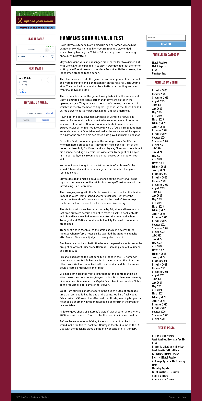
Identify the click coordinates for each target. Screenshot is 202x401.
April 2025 (157, 116)
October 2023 (159, 181)
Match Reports (159, 66)
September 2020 (160, 315)
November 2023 (159, 177)
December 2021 (159, 261)
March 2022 (158, 250)
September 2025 (160, 97)
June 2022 (157, 239)
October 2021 (158, 268)
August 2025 (158, 101)
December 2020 (159, 304)
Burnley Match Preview (163, 336)
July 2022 (156, 235)
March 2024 (158, 163)
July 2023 (156, 192)
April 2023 (157, 203)
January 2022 (158, 257)
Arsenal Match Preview (163, 379)
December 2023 (159, 174)
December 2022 (159, 217)
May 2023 (157, 199)
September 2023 (160, 184)
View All (49, 113)
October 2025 (159, 94)
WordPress (182, 396)
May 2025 (157, 112)
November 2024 (159, 134)
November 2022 (159, 221)
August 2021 (158, 275)
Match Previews (159, 62)
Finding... (23, 92)
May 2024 (157, 155)
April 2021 (157, 290)
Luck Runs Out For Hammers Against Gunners (165, 373)
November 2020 (159, 308)
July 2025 (156, 105)
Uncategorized (159, 73)
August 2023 (158, 188)
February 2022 (159, 253)
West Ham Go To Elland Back (165, 350)
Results (26, 120)
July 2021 (156, 279)
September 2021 (160, 271)
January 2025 (158, 126)
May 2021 (156, 286)
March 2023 (158, 206)
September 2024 (160, 141)
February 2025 (159, 123)
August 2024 (158, 145)
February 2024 (159, 166)
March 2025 (158, 119)
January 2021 (158, 301)
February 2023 (159, 210)
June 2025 (157, 108)
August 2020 (158, 319)
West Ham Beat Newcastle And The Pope (168, 341)
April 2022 (157, 246)
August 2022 (158, 232)
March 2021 (157, 293)
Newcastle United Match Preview (168, 346)
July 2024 (156, 148)
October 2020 (159, 311)
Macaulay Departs (160, 368)
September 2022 (160, 228)
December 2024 (159, 130)
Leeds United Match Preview (165, 354)
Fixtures (45, 120)
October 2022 (159, 224)
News (154, 70)
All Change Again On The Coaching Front (168, 363)
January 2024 (158, 170)
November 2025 (159, 90)
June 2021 (157, 282)
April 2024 (157, 159)
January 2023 (158, 213)
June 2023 (157, 195)
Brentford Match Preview (164, 357)
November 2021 (159, 264)
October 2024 (159, 137)
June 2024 (157, 152)
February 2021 (159, 297)
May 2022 (157, 243)
